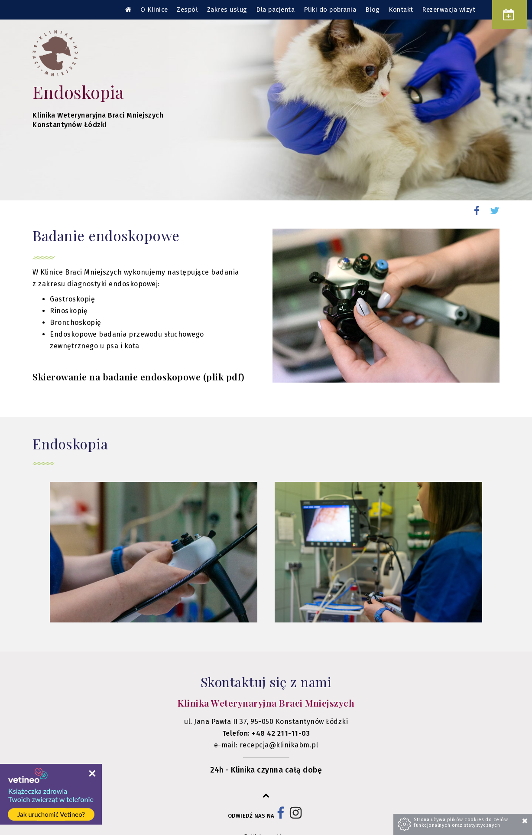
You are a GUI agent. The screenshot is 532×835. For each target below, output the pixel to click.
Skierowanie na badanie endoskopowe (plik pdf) (138, 376)
